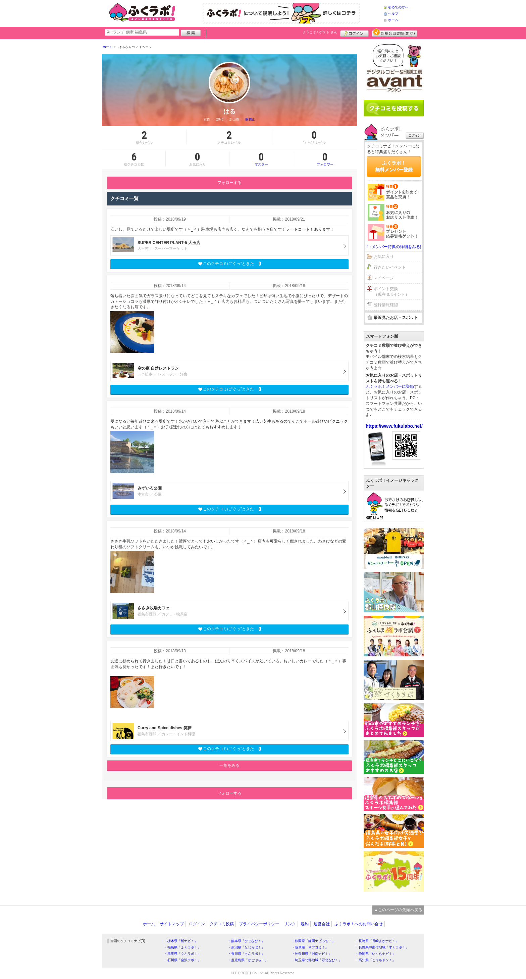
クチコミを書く (394, 108)
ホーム (393, 20)
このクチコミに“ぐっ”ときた (229, 264)
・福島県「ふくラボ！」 (182, 947)
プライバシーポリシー (259, 924)
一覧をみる (229, 765)
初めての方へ (398, 7)
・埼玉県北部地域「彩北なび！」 (317, 960)
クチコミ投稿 (222, 924)
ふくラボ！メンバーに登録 (390, 386)
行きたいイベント (390, 267)
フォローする (229, 182)
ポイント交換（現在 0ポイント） (391, 291)
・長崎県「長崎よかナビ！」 (377, 941)
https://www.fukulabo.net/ (394, 426)
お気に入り (384, 256)
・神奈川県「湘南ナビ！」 (312, 953)
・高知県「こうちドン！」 (375, 960)
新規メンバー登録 (394, 32)
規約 (305, 924)
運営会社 (322, 924)
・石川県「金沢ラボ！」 (182, 960)
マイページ (384, 278)
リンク (290, 924)
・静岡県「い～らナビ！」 (375, 953)
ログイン (354, 32)
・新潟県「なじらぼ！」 (246, 947)
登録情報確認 (386, 304)
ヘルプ (393, 13)
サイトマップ (172, 924)
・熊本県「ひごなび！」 (246, 941)
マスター (261, 158)
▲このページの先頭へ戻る (398, 909)
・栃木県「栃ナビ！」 (181, 941)
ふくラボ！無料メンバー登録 (394, 166)
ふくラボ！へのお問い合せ (358, 924)
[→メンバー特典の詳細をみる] (394, 246)
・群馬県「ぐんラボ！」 (182, 953)
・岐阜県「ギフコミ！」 (310, 947)
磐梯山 (250, 119)
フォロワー (325, 158)
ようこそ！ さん (320, 32)
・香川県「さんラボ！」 (246, 953)
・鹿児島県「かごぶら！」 (248, 960)
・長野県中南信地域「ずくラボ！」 (382, 947)
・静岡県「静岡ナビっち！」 (313, 941)
